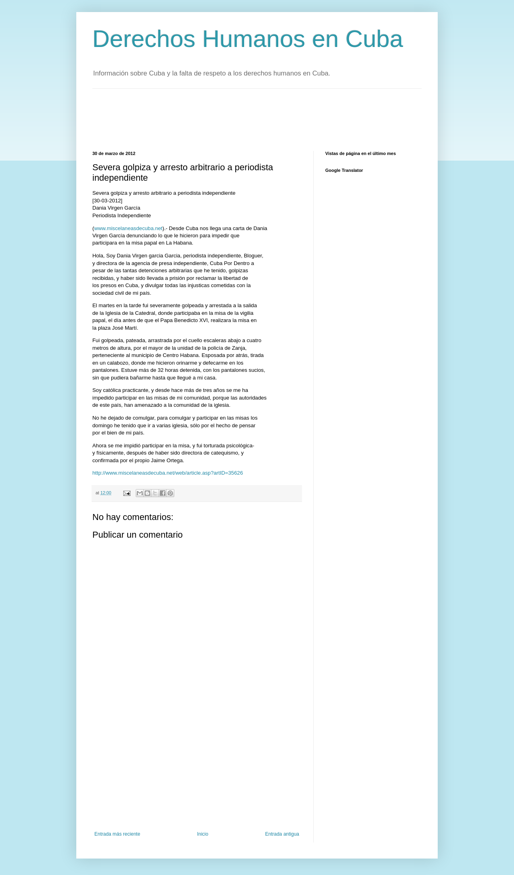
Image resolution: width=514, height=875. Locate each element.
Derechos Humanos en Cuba (247, 38)
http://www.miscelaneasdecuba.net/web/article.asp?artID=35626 (167, 473)
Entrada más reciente (117, 834)
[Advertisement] (238, 119)
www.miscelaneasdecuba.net (128, 228)
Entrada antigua (282, 834)
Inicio (202, 834)
